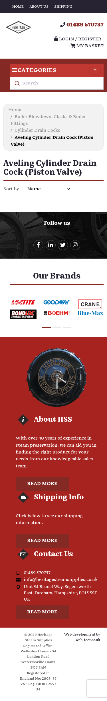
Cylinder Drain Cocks (37, 130)
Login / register (77, 39)
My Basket (87, 46)
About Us (39, 7)
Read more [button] (42, 483)
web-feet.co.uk (88, 640)
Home (18, 7)
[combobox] (57, 83)
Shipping (63, 7)
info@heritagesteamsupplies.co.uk (61, 579)
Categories (55, 71)
